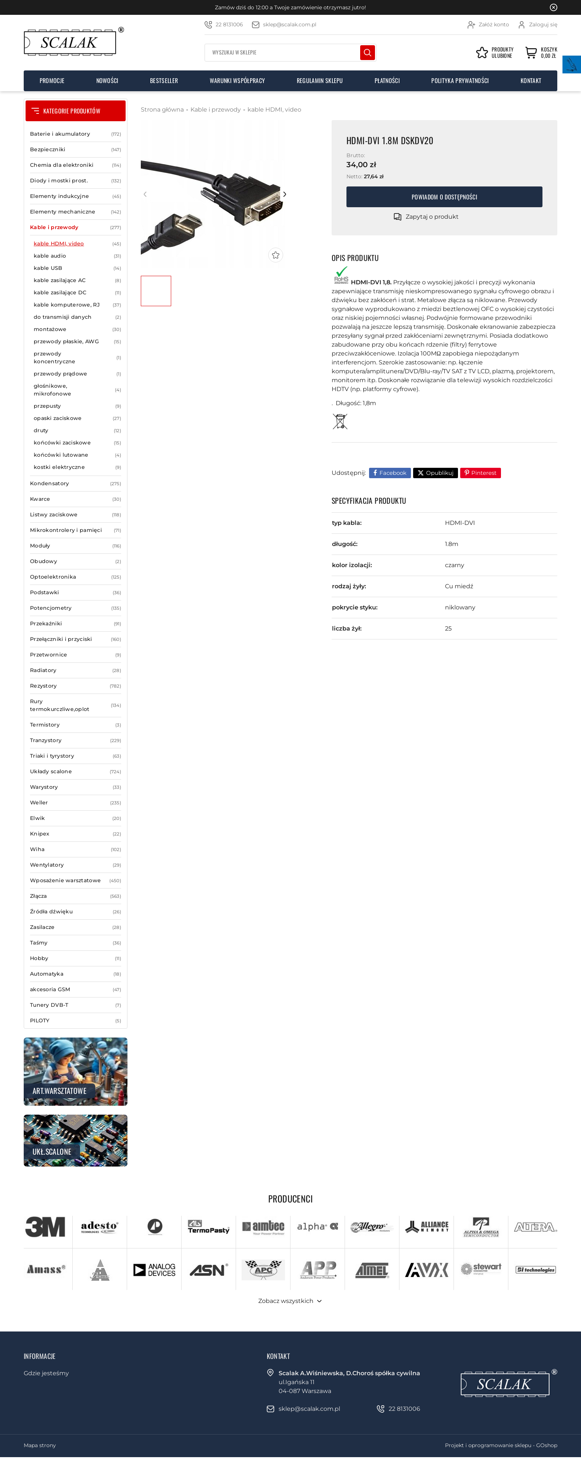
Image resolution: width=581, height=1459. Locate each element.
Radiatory (75, 670)
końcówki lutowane (77, 455)
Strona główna (162, 109)
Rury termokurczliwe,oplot (75, 705)
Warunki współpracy (237, 80)
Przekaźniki (75, 623)
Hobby (75, 958)
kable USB (77, 268)
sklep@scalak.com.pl (289, 24)
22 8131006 (229, 24)
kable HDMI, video (77, 244)
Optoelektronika (75, 577)
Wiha (75, 849)
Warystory (75, 787)
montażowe (77, 329)
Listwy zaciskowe (75, 514)
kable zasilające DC (77, 293)
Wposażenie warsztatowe (75, 880)
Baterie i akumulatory (75, 134)
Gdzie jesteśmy (46, 1373)
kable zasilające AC (77, 280)
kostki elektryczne (77, 467)
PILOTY (75, 1020)
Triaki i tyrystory (75, 756)
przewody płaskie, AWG (77, 341)
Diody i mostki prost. (75, 180)
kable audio (77, 256)
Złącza (75, 896)
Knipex (75, 833)
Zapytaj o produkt (432, 216)
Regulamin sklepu (320, 80)
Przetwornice (75, 654)
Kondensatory (75, 483)
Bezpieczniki (75, 149)
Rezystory (75, 686)
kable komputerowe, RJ (77, 305)
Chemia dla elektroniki (75, 165)
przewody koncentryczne (77, 358)
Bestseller (164, 80)
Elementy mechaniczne (75, 211)
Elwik (75, 818)
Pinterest (484, 472)
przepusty (77, 406)
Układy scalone (75, 771)
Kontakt (531, 80)
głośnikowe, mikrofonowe (77, 390)
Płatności (387, 80)
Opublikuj (440, 472)
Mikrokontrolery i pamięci (75, 530)
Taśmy (75, 942)
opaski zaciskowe (77, 418)
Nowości (107, 80)
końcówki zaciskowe (77, 443)
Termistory (75, 724)
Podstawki (75, 592)
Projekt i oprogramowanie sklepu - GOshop (501, 1445)
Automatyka (75, 974)
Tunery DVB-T (75, 1005)
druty (77, 430)
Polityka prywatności (460, 80)
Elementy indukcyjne (75, 196)
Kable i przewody (75, 227)
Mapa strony (40, 1445)
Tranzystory (75, 740)
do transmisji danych (77, 317)
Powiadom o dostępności (444, 196)
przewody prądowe (77, 374)
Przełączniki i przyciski (75, 639)
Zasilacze (75, 927)
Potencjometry (75, 608)
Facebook (392, 472)
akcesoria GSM (75, 989)
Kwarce (75, 499)
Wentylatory (75, 865)
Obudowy (75, 561)
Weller (75, 802)
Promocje (52, 80)
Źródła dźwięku (75, 911)
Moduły (75, 545)
